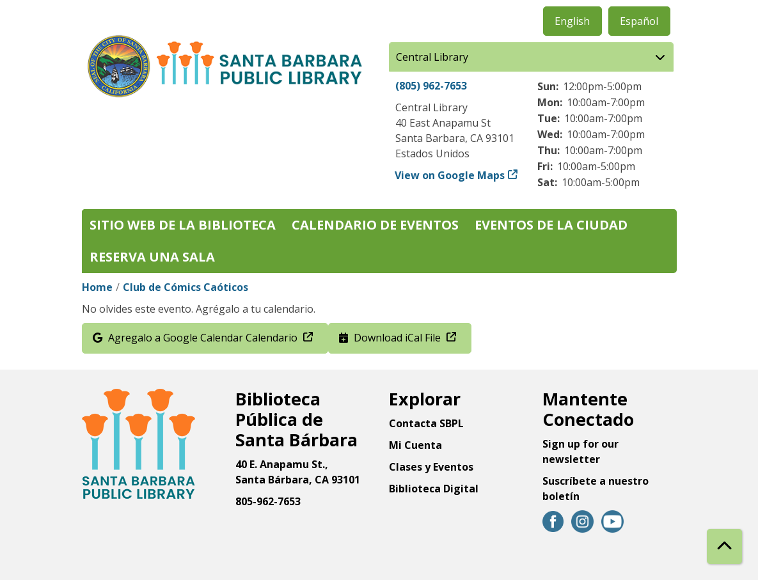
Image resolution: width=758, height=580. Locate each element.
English (572, 21)
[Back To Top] (724, 546)
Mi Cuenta (415, 445)
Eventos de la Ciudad (551, 224)
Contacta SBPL (426, 423)
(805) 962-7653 (431, 86)
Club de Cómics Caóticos (185, 287)
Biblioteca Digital (433, 489)
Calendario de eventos (375, 224)
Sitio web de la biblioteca (183, 224)
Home (97, 287)
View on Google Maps (450, 175)
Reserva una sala (152, 256)
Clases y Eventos (431, 467)
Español (639, 21)
